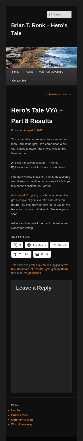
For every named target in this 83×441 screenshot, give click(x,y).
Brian (64, 269)
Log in (15, 410)
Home (15, 71)
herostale (23, 269)
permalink (34, 273)
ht (32, 269)
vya (47, 269)
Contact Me (19, 80)
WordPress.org (21, 424)
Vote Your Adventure (51, 71)
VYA (43, 265)
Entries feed (19, 415)
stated (21, 195)
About (29, 71)
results (39, 269)
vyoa (54, 269)
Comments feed (22, 419)
